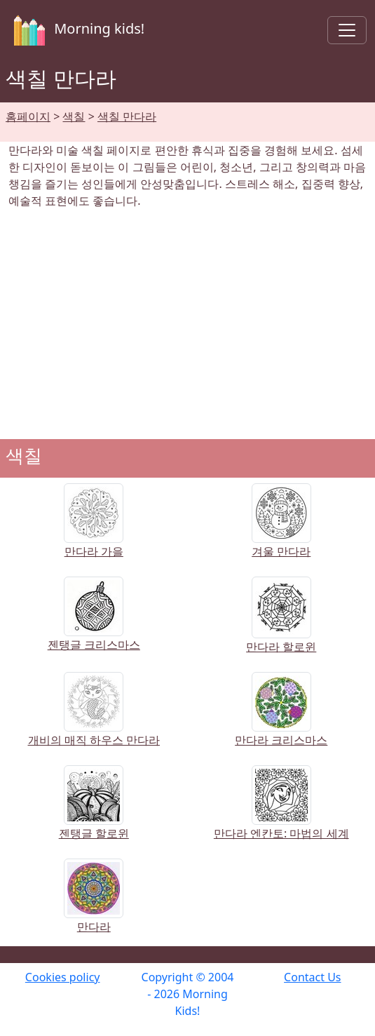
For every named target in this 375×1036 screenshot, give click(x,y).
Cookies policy (62, 977)
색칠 (73, 116)
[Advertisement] (187, 324)
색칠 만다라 (126, 116)
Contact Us (312, 977)
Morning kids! (76, 30)
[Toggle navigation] (347, 30)
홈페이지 (28, 116)
